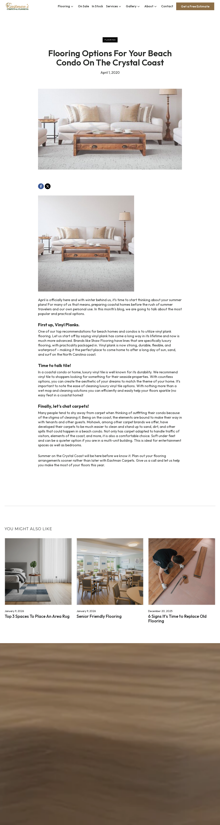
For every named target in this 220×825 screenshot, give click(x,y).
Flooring (64, 6)
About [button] (148, 6)
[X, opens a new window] (48, 186)
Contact (167, 6)
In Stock (97, 6)
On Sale (83, 6)
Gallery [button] (131, 6)
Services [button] (112, 6)
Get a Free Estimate (195, 6)
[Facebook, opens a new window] (41, 186)
